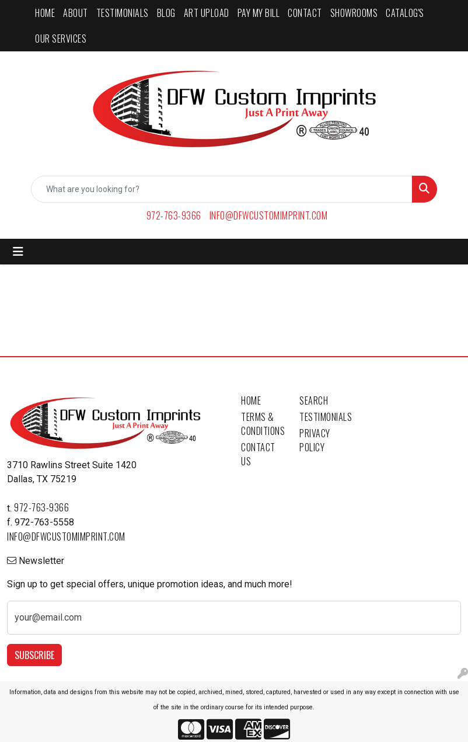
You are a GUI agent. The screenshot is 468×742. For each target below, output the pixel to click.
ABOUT (75, 13)
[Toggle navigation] (18, 251)
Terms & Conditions (263, 424)
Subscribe (34, 655)
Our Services (60, 39)
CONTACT (305, 13)
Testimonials (321, 417)
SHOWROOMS (354, 13)
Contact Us (258, 454)
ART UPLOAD (206, 13)
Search (313, 400)
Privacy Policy (314, 440)
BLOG (166, 13)
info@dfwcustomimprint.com (268, 215)
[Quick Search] (222, 189)
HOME (45, 13)
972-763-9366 (173, 215)
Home (251, 400)
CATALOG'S (405, 13)
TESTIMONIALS (122, 13)
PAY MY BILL (259, 13)
